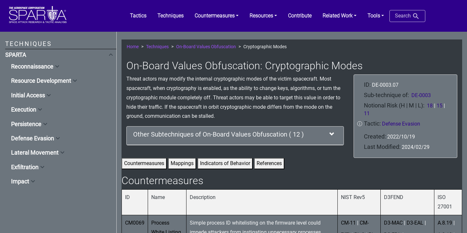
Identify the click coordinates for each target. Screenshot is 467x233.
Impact (20, 181)
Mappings (182, 163)
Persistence (26, 124)
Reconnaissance (32, 66)
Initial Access (28, 95)
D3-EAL (415, 223)
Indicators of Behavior (225, 163)
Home (133, 47)
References (269, 163)
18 (430, 106)
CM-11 (348, 223)
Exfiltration (24, 167)
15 (439, 106)
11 (367, 113)
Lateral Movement (34, 153)
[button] (216, 16)
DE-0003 (421, 95)
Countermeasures (144, 163)
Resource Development (41, 81)
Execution (23, 109)
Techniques (157, 47)
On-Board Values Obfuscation (206, 47)
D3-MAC (393, 223)
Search (407, 16)
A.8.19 (445, 223)
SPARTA (15, 55)
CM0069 (134, 223)
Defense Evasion (32, 138)
